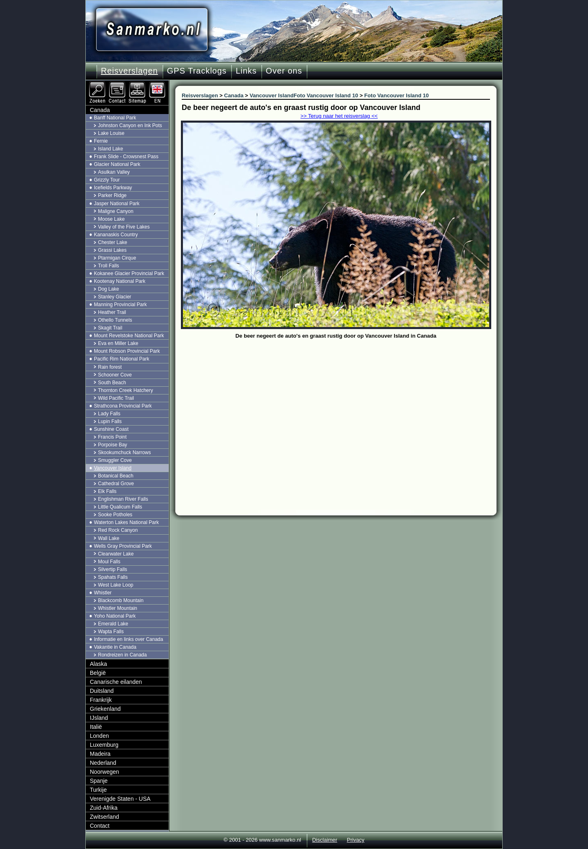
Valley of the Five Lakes (124, 227)
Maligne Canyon (116, 211)
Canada (100, 110)
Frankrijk (101, 700)
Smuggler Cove (115, 460)
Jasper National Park (116, 203)
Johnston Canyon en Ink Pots (130, 125)
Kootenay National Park (119, 281)
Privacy (355, 840)
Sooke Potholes (115, 514)
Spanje (99, 780)
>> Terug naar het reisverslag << (339, 116)
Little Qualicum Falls (120, 507)
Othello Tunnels (115, 320)
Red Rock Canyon (118, 530)
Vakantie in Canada (115, 647)
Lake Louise (111, 133)
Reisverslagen (129, 70)
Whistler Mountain (117, 608)
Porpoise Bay (112, 445)
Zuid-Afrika (104, 807)
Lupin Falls (110, 421)
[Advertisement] (342, 402)
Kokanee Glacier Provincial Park (129, 273)
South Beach (112, 382)
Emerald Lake (113, 624)
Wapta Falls (111, 631)
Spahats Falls (113, 577)
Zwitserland (104, 816)
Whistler (102, 593)
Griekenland (105, 709)
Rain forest (110, 367)
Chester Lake (112, 242)
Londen (99, 736)
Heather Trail (112, 312)
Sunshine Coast (111, 429)
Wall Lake (108, 538)
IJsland (99, 718)
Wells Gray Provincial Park (123, 546)
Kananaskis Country (116, 234)
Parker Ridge (112, 195)
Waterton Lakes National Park (126, 522)
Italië (96, 727)
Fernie (101, 141)
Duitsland (102, 691)
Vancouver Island (112, 468)
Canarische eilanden (116, 682)
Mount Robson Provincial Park (127, 351)
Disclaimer (324, 840)
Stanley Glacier (114, 297)
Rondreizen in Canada (122, 655)
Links (246, 70)
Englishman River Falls (123, 499)
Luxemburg (104, 744)
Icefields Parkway (113, 187)
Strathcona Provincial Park (122, 406)
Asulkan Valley (114, 172)
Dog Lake (108, 289)
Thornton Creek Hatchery (125, 390)
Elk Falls (107, 491)
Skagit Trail (110, 328)
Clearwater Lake (116, 554)
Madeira (100, 753)
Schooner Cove (115, 375)
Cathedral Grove (116, 483)
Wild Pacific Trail (116, 398)
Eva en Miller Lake (118, 343)
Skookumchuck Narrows (124, 452)
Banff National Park (115, 118)
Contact (99, 825)
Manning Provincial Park (120, 304)
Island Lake (110, 149)
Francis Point (112, 437)
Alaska (98, 664)
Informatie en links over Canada (128, 639)
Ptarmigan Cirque (117, 258)
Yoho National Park (115, 616)
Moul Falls (109, 562)
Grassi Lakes (112, 250)
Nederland (103, 762)
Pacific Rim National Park (121, 359)
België (98, 673)
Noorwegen (104, 771)
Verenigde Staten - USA (120, 798)
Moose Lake (111, 219)
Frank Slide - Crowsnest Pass (126, 156)
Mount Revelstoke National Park (129, 335)
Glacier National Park (117, 164)
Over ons (284, 70)
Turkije (98, 789)
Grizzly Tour (107, 180)
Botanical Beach (116, 476)
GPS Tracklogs (197, 70)
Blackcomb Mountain (120, 600)
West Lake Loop (116, 585)
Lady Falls (109, 414)
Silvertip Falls (112, 569)
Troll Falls (108, 266)
